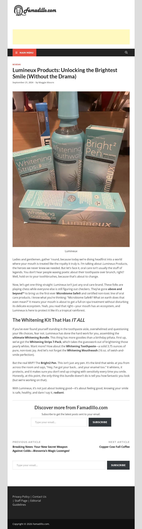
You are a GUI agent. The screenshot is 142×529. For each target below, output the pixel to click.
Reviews (17, 64)
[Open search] (126, 52)
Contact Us (39, 496)
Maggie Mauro (46, 82)
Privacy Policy (21, 496)
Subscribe (100, 422)
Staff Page (21, 500)
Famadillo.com (41, 523)
